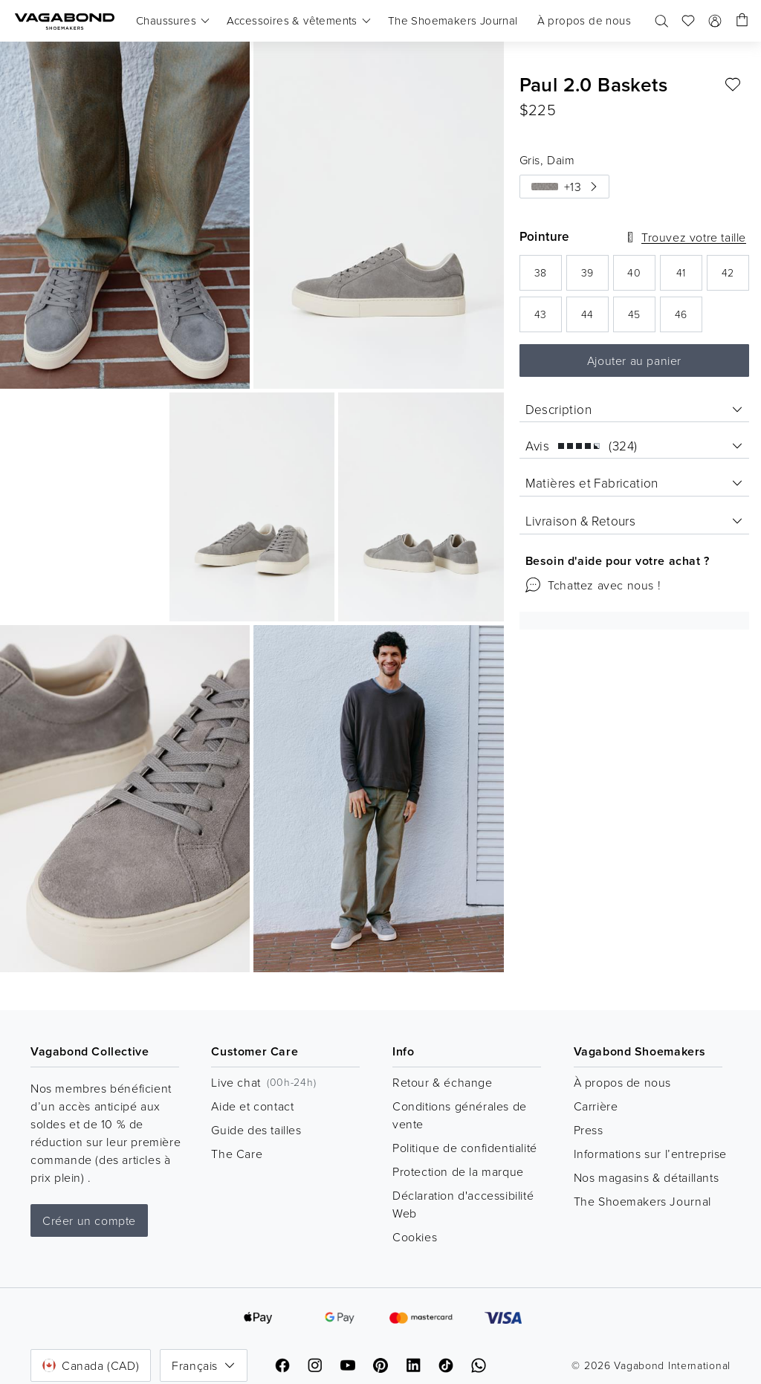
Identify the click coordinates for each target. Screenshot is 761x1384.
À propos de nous (623, 1082)
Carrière (596, 1106)
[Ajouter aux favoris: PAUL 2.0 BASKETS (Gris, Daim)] (732, 84)
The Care (236, 1153)
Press (588, 1130)
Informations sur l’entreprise (650, 1153)
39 (595, 276)
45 (641, 318)
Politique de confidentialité (464, 1147)
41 (689, 276)
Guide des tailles (256, 1130)
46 (688, 318)
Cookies (414, 1237)
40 (641, 276)
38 (548, 276)
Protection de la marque (458, 1171)
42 (735, 276)
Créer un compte (89, 1220)
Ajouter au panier (634, 360)
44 (595, 318)
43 (548, 318)
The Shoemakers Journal (642, 1201)
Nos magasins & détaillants (646, 1177)
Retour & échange (442, 1082)
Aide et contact (252, 1106)
